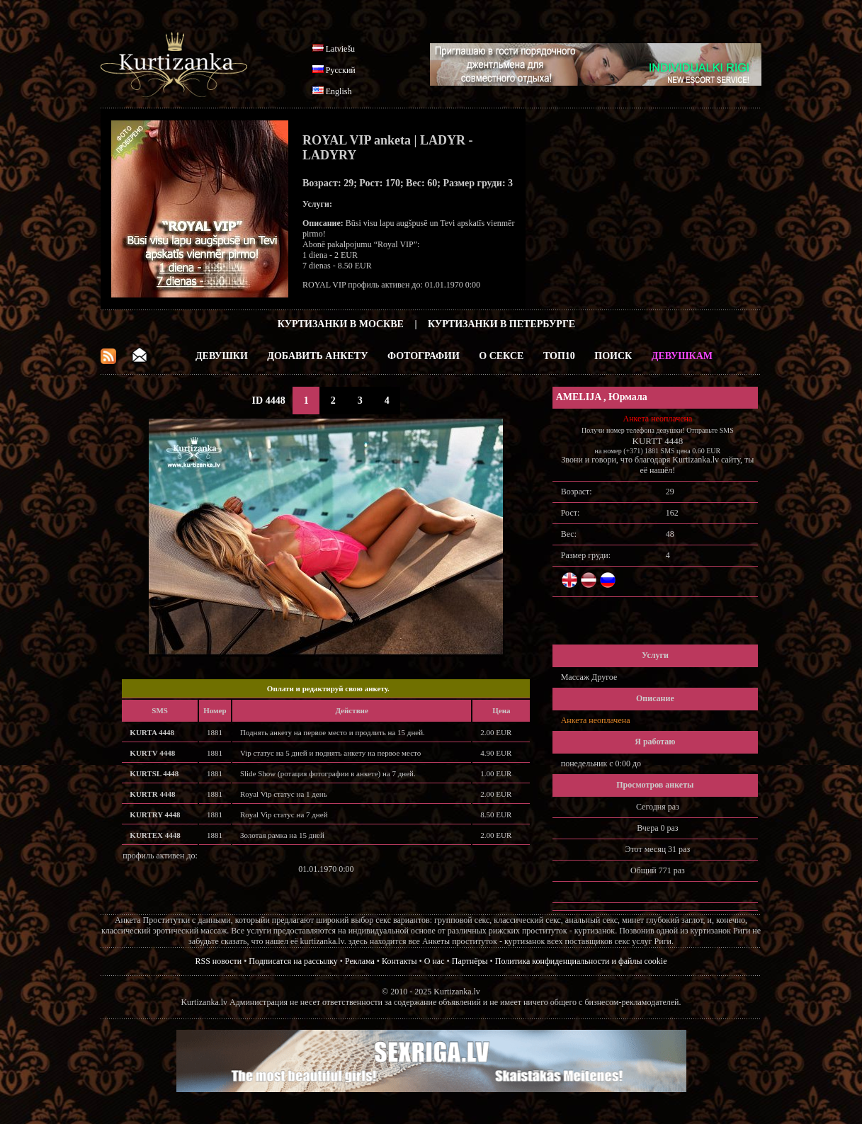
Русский (341, 70)
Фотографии (423, 356)
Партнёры (470, 961)
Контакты (399, 961)
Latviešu (340, 49)
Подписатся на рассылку (293, 961)
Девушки (221, 356)
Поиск (613, 356)
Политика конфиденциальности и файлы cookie (581, 961)
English (339, 91)
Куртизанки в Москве (341, 324)
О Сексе (501, 356)
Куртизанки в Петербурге (501, 324)
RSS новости (218, 961)
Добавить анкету (317, 356)
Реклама (360, 961)
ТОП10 (559, 356)
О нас (434, 961)
